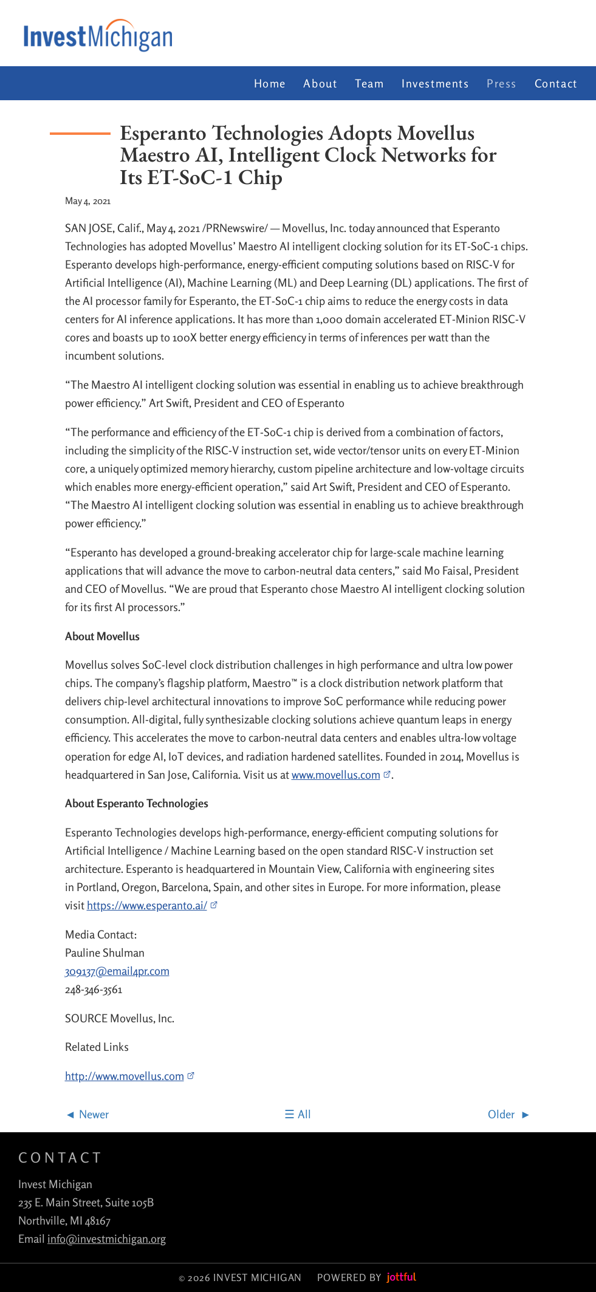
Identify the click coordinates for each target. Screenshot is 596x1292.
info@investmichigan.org (106, 1238)
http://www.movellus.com (130, 1075)
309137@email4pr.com (117, 970)
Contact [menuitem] (556, 83)
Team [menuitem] (369, 83)
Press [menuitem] (502, 83)
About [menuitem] (320, 83)
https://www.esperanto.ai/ (153, 905)
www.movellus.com (342, 774)
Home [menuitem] (270, 83)
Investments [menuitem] (436, 83)
